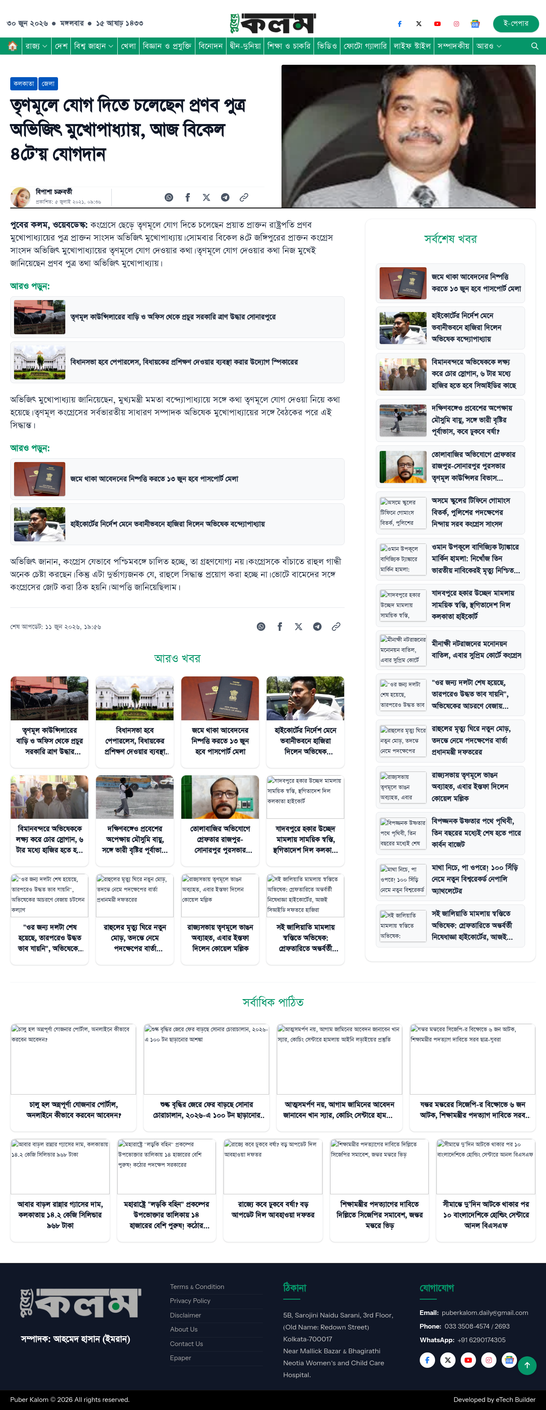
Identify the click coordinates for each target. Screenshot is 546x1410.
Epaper (180, 1358)
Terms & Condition (197, 1287)
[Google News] (475, 24)
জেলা (48, 83)
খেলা (128, 46)
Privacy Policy (190, 1301)
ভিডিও (327, 46)
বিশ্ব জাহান (94, 46)
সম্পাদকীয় (454, 46)
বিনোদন (211, 46)
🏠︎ (13, 46)
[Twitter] (448, 1360)
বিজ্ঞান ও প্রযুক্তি (167, 46)
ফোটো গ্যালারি (365, 46)
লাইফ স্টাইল (412, 46)
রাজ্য (37, 46)
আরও (489, 46)
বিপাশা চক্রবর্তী (54, 192)
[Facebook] (400, 24)
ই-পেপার (516, 24)
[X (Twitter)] (419, 24)
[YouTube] (437, 24)
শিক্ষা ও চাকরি (289, 46)
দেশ (61, 46)
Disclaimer (185, 1315)
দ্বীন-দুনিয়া (245, 46)
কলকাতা (24, 83)
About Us (183, 1329)
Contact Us (186, 1344)
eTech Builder (516, 1400)
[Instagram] (456, 24)
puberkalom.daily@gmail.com (485, 1313)
